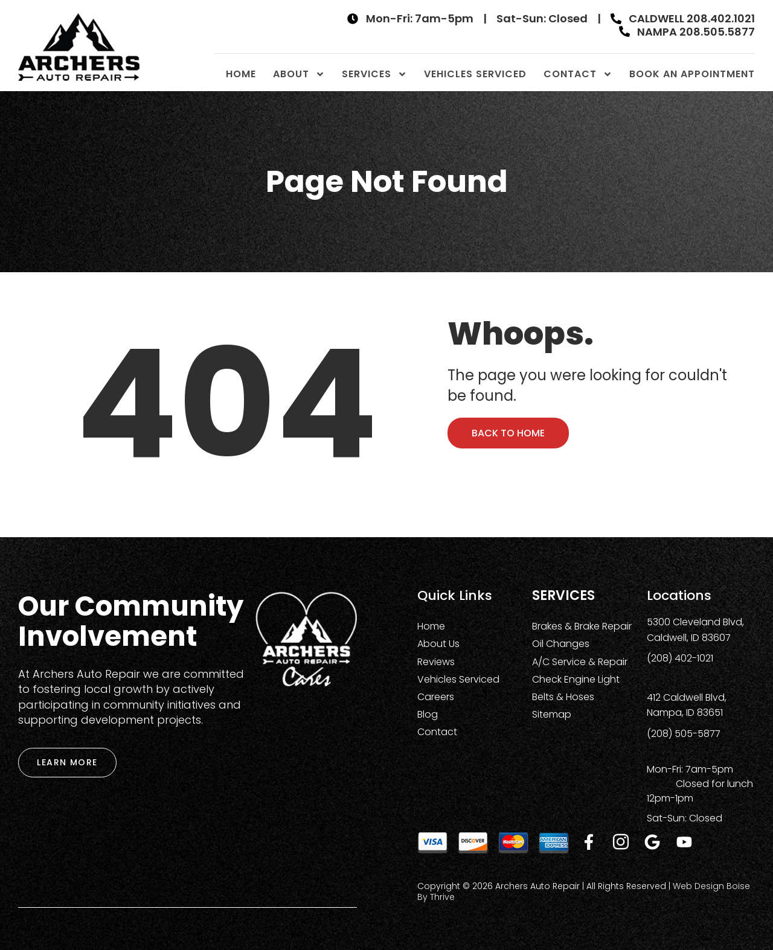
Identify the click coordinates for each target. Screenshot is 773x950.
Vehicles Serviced (475, 74)
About (299, 74)
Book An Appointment (692, 74)
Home (241, 74)
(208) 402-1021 (680, 658)
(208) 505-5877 (683, 734)
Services (374, 74)
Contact (578, 74)
